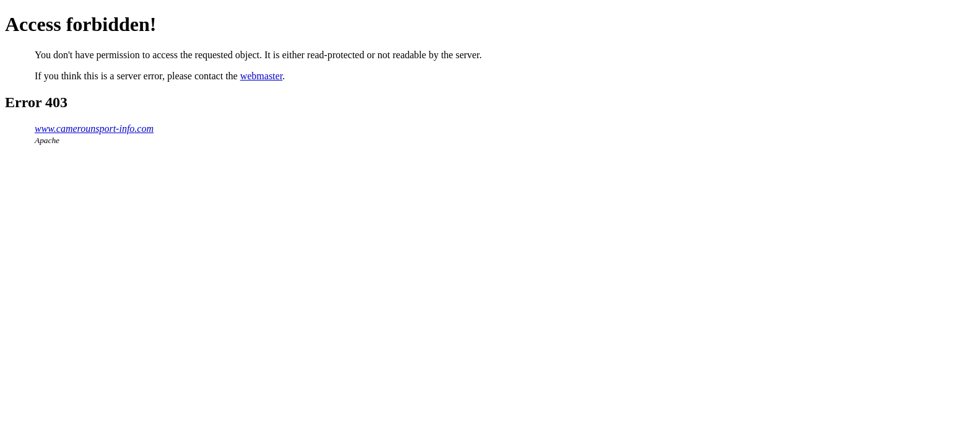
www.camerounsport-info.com (94, 128)
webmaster (261, 76)
